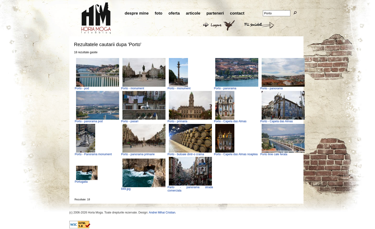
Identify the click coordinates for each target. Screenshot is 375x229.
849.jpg (126, 189)
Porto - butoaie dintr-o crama (186, 154)
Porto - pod (82, 88)
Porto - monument (132, 88)
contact (237, 13)
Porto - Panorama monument (93, 154)
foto (158, 13)
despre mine (137, 13)
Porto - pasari (129, 121)
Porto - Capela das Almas (230, 121)
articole (193, 13)
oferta (174, 13)
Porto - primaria (178, 121)
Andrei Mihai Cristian (162, 212)
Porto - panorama (225, 88)
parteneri (215, 13)
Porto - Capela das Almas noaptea (236, 154)
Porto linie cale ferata (273, 154)
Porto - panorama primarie (138, 154)
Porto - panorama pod (89, 121)
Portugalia (81, 181)
